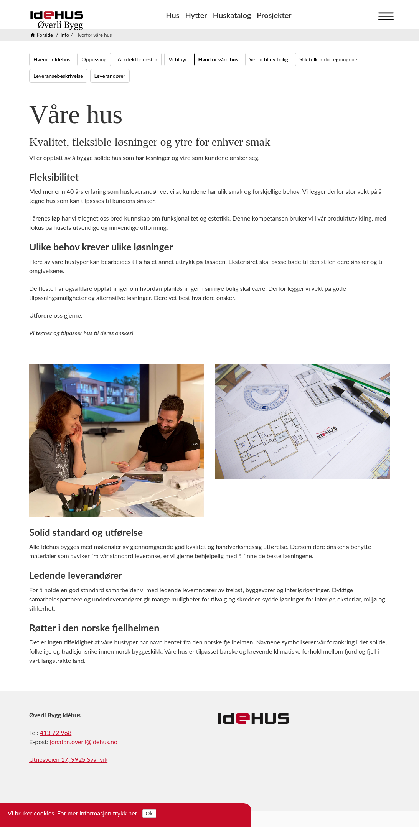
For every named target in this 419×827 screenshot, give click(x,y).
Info (65, 35)
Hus (172, 15)
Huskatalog (232, 15)
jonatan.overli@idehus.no (83, 741)
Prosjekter (274, 15)
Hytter (196, 15)
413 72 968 (55, 732)
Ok (149, 814)
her (132, 813)
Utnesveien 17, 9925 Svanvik (68, 759)
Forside (45, 35)
